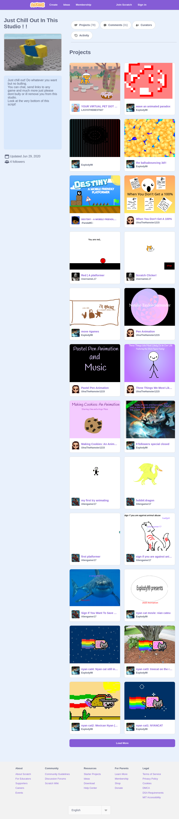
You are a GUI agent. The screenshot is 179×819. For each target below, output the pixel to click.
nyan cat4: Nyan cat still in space (99, 669)
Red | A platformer (92, 275)
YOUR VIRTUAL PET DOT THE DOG (99, 106)
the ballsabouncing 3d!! (151, 162)
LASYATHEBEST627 (92, 110)
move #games (90, 331)
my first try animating (95, 500)
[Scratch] (37, 5)
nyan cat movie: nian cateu (153, 612)
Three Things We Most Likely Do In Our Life (154, 387)
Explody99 (142, 110)
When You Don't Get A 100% (154, 218)
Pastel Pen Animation (95, 387)
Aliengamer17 (88, 504)
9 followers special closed (152, 444)
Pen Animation (145, 331)
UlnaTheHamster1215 (148, 222)
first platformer (90, 556)
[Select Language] (89, 810)
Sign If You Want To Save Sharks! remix (99, 612)
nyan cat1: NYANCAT (149, 725)
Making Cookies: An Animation (99, 444)
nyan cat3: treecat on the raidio (154, 669)
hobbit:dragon (145, 500)
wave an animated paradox (153, 106)
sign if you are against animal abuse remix (154, 556)
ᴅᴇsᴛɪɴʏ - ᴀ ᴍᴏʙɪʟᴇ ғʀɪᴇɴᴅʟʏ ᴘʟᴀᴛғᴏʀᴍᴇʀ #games (99, 219)
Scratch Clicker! (146, 275)
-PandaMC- (87, 223)
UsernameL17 (88, 279)
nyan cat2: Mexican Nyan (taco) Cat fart (99, 725)
